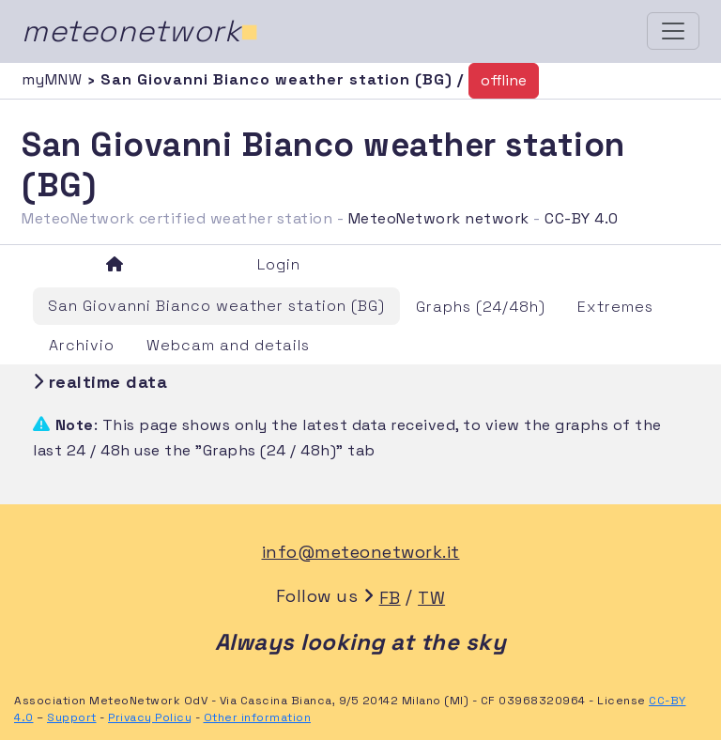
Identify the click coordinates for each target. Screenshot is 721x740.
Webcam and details (228, 345)
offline (504, 80)
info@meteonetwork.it (361, 552)
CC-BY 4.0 (582, 218)
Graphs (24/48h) (480, 306)
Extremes (615, 306)
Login (278, 264)
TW (431, 598)
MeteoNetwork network (438, 218)
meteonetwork (140, 31)
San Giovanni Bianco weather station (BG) (216, 306)
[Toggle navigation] (673, 31)
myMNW (54, 79)
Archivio (82, 345)
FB (390, 598)
